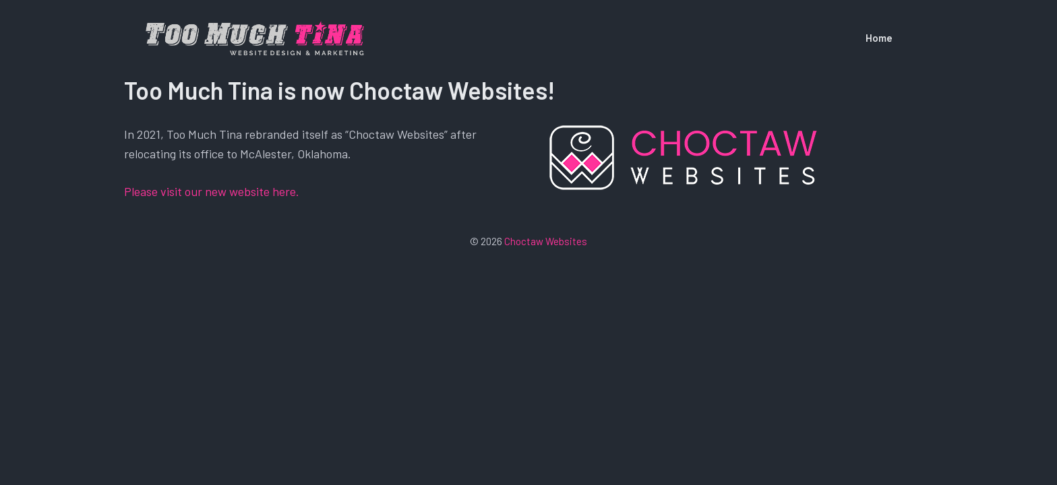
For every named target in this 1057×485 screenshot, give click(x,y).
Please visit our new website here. (211, 191)
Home (879, 38)
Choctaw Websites (545, 241)
